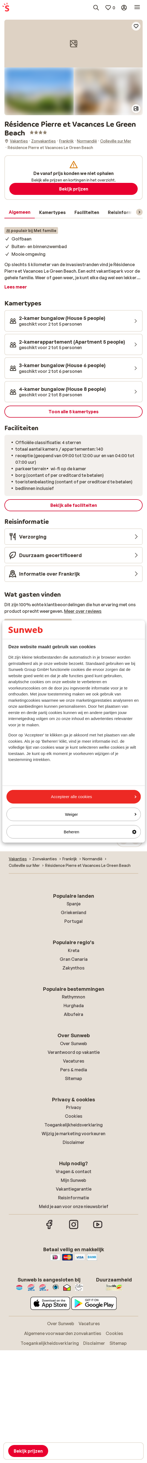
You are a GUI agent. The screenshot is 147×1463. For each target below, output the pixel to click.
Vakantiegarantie (73, 1189)
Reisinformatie (73, 1197)
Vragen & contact (73, 1171)
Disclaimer (74, 1142)
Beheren (100, 831)
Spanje (73, 903)
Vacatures (73, 1061)
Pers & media (73, 1069)
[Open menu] (137, 8)
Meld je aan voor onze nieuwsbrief (73, 1206)
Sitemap (73, 1078)
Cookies (73, 1116)
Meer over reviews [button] (83, 611)
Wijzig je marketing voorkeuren (73, 1133)
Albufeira (73, 1014)
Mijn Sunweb (73, 1180)
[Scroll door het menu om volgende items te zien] (139, 212)
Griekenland (73, 912)
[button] (73, 43)
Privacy (73, 1107)
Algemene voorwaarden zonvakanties (62, 1333)
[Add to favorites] (136, 26)
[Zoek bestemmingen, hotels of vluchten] (96, 7)
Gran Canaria (74, 959)
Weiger (100, 814)
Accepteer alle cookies (93, 796)
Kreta (73, 950)
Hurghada (74, 1005)
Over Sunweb (73, 1043)
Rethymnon (73, 997)
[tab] (19, 212)
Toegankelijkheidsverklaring (73, 1125)
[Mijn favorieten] (110, 7)
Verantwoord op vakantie (74, 1052)
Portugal (73, 921)
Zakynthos (73, 968)
